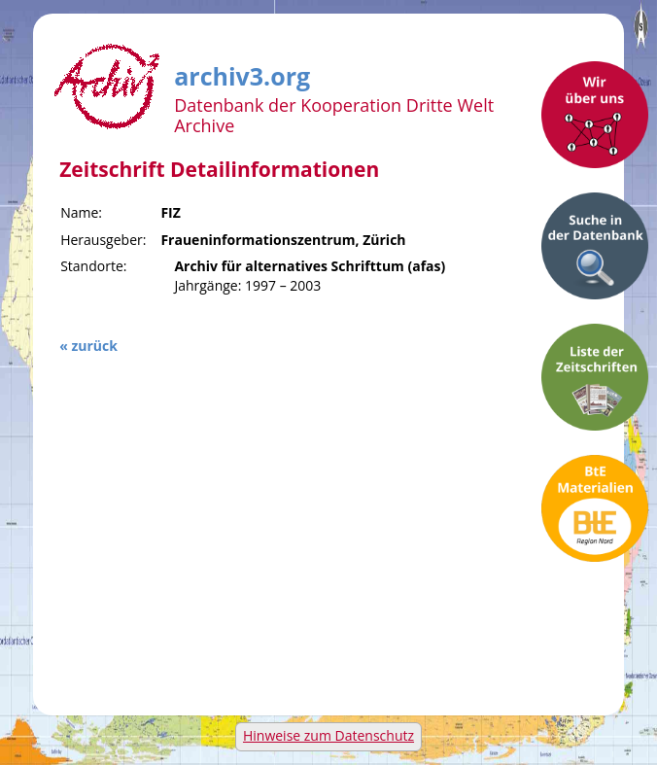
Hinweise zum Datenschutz (328, 735)
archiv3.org (242, 73)
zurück (94, 345)
